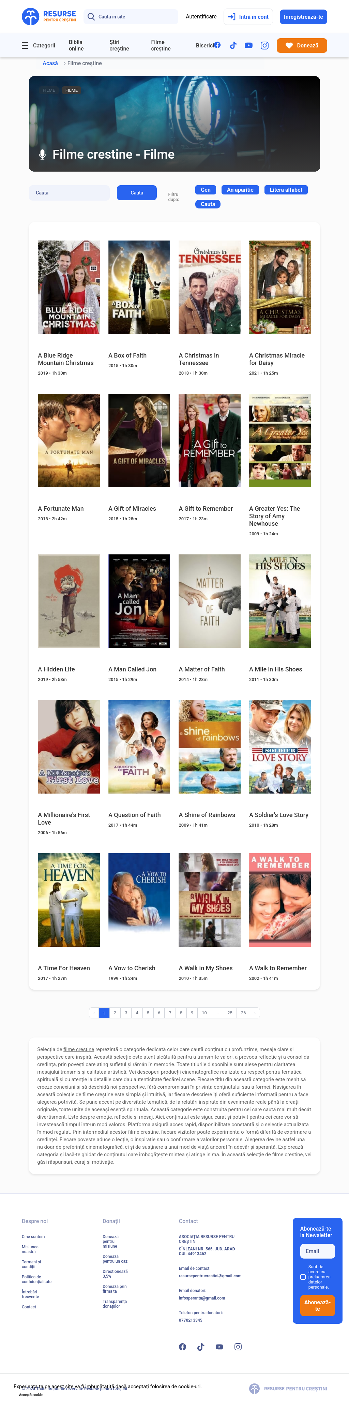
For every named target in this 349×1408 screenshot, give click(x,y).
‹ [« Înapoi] (94, 1012)
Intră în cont (248, 16)
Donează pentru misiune (111, 1241)
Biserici (205, 45)
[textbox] (205, 189)
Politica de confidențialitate (36, 1279)
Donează (302, 45)
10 (204, 1012)
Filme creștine (161, 45)
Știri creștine (119, 45)
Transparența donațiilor (115, 1304)
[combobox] (205, 189)
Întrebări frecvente (30, 1294)
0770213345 (190, 1320)
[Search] (131, 16)
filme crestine (78, 1049)
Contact (29, 1307)
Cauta (137, 192)
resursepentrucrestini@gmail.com (210, 1276)
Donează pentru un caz (115, 1259)
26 (243, 1012)
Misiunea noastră (30, 1249)
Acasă (50, 63)
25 (229, 1012)
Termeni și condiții (31, 1264)
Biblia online (76, 45)
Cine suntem (33, 1236)
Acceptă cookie (31, 1395)
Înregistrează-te (303, 17)
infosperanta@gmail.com (202, 1298)
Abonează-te (317, 1305)
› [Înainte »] (255, 1012)
